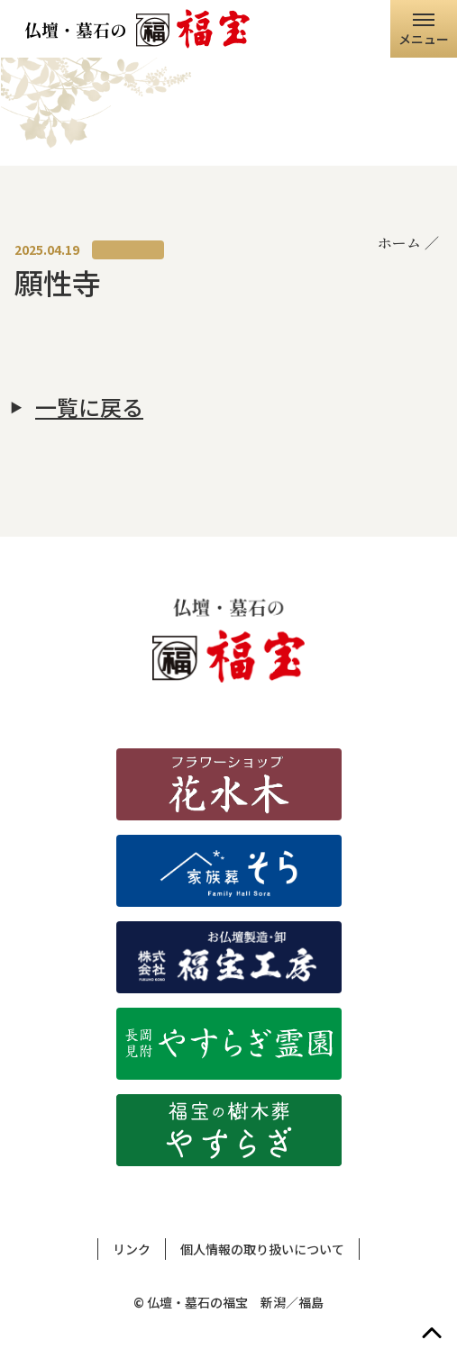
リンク (132, 1249)
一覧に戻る (89, 407)
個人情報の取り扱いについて (262, 1249)
